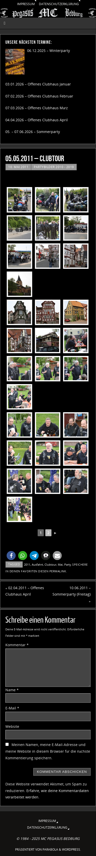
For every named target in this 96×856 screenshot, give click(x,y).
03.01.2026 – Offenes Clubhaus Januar (38, 84)
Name (12, 690)
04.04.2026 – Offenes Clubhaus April (36, 120)
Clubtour (50, 564)
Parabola (50, 849)
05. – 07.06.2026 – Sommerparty (32, 131)
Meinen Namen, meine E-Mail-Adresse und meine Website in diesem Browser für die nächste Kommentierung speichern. (47, 751)
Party (67, 564)
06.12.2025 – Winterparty (48, 50)
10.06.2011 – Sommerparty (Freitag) (71, 594)
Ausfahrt (37, 564)
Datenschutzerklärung (59, 4)
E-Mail (12, 708)
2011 (27, 564)
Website (12, 726)
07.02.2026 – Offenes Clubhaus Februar (39, 96)
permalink (57, 571)
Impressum (26, 4)
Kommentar (17, 645)
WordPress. (71, 849)
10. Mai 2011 (18, 167)
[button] (11, 555)
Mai (60, 564)
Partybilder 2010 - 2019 (54, 167)
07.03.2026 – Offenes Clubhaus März (36, 108)
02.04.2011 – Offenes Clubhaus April (24, 591)
